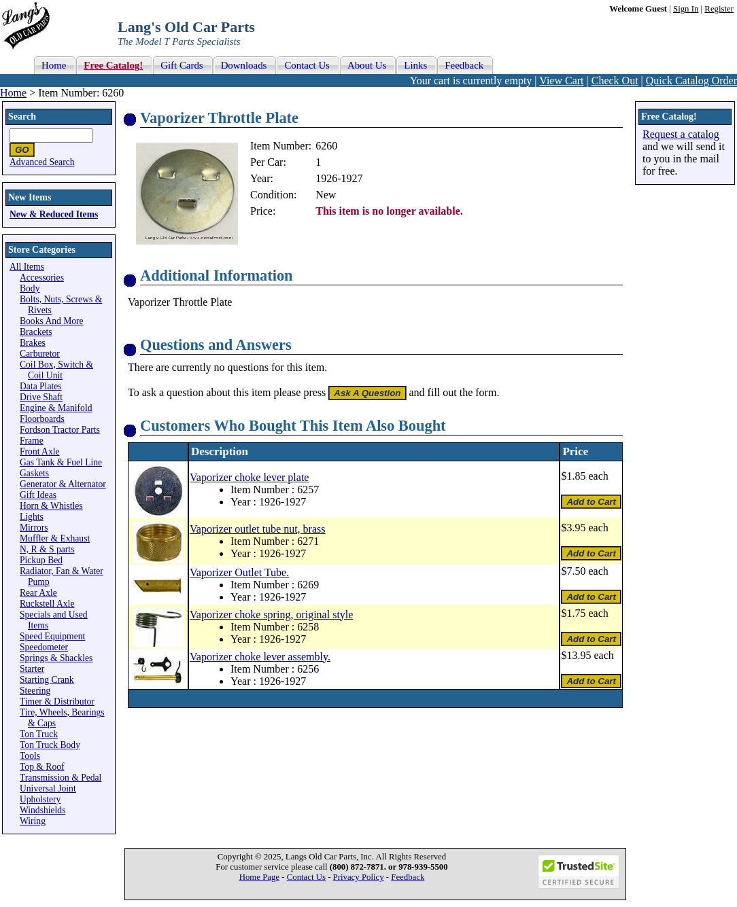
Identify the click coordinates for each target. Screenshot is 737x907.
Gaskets (34, 473)
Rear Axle (38, 593)
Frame (32, 440)
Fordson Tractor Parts (60, 430)
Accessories (42, 277)
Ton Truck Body (50, 745)
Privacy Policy (358, 877)
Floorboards (42, 419)
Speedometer (44, 647)
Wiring (33, 821)
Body (29, 288)
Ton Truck (39, 734)
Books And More (52, 321)
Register (719, 9)
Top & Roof (42, 767)
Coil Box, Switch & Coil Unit (56, 369)
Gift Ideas (38, 495)
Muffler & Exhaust (55, 538)
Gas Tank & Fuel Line (61, 462)
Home (13, 93)
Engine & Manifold (56, 408)
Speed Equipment (52, 636)
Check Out (615, 80)
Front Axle (40, 451)
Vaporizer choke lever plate (249, 477)
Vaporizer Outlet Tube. (239, 572)
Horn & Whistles (51, 506)
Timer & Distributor (57, 701)
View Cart (561, 80)
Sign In (685, 9)
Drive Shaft (41, 397)
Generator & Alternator (63, 484)
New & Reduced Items (54, 214)
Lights (32, 517)
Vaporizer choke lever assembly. (260, 656)
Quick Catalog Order (691, 80)
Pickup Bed (41, 560)
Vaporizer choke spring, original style (271, 614)
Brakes (33, 343)
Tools (30, 756)
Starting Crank (47, 680)
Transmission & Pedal (60, 777)
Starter (32, 669)
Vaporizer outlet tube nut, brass (258, 529)
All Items (27, 267)
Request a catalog (680, 134)
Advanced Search (42, 162)
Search (22, 116)
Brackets (36, 332)
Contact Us (306, 877)
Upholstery (40, 799)
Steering (35, 691)
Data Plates (41, 386)
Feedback (407, 877)
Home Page (259, 877)
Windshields (42, 810)
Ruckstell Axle (47, 604)
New (325, 194)
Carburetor (40, 354)
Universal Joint (48, 788)
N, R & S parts (47, 549)
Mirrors (34, 527)
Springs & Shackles (56, 658)
